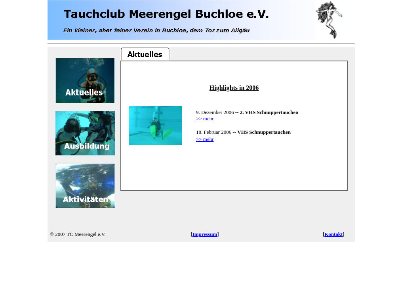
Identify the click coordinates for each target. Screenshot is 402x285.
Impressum (204, 234)
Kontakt (333, 234)
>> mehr (205, 119)
